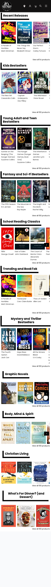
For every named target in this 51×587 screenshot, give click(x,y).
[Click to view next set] (46, 40)
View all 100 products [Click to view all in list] (41, 112)
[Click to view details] (8, 33)
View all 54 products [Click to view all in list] (41, 59)
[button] (24, 6)
